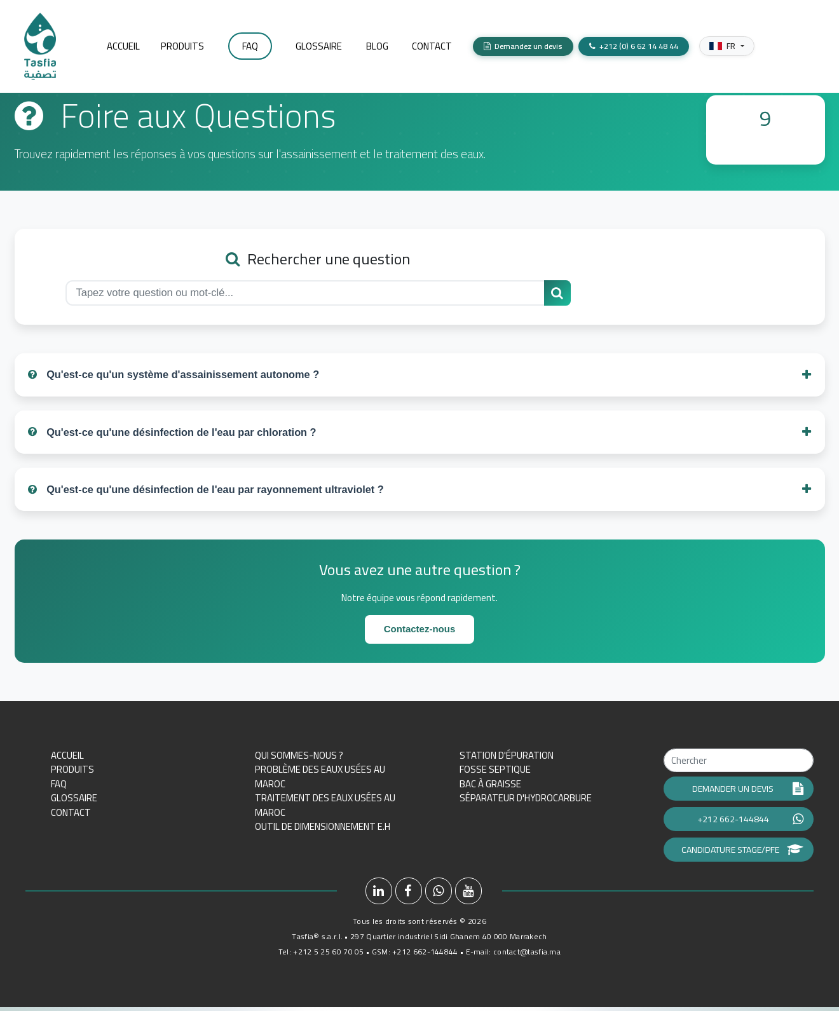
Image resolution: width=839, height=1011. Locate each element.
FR (722, 39)
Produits (72, 773)
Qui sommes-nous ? (299, 759)
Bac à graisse (490, 787)
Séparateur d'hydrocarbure (526, 801)
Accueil (67, 759)
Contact (71, 816)
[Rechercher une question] (557, 293)
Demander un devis (747, 792)
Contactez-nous (420, 632)
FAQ (59, 787)
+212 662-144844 (750, 823)
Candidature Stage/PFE (742, 853)
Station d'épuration (507, 759)
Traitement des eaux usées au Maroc (325, 808)
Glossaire (74, 801)
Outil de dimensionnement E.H (322, 830)
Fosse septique (495, 773)
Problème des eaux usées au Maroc (320, 780)
